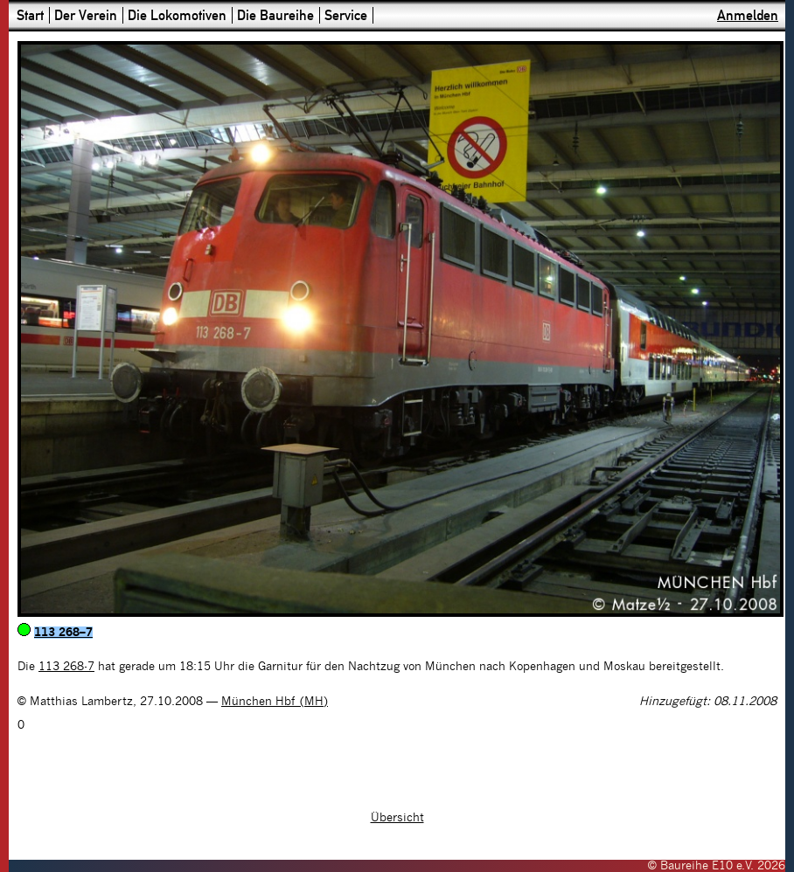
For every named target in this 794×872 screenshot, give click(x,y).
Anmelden (747, 15)
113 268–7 (63, 632)
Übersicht (397, 818)
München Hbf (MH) (274, 702)
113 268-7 (66, 667)
